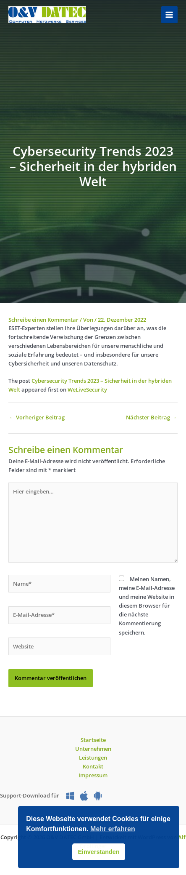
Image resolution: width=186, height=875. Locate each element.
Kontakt (93, 766)
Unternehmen (93, 748)
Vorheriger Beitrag (37, 417)
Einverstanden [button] (98, 851)
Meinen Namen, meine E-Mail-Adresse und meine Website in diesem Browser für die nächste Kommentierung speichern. (147, 605)
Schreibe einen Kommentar (43, 319)
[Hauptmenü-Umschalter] (169, 14)
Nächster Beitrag (151, 417)
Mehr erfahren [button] (112, 828)
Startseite (93, 740)
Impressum (93, 775)
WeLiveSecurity (87, 389)
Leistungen (93, 757)
